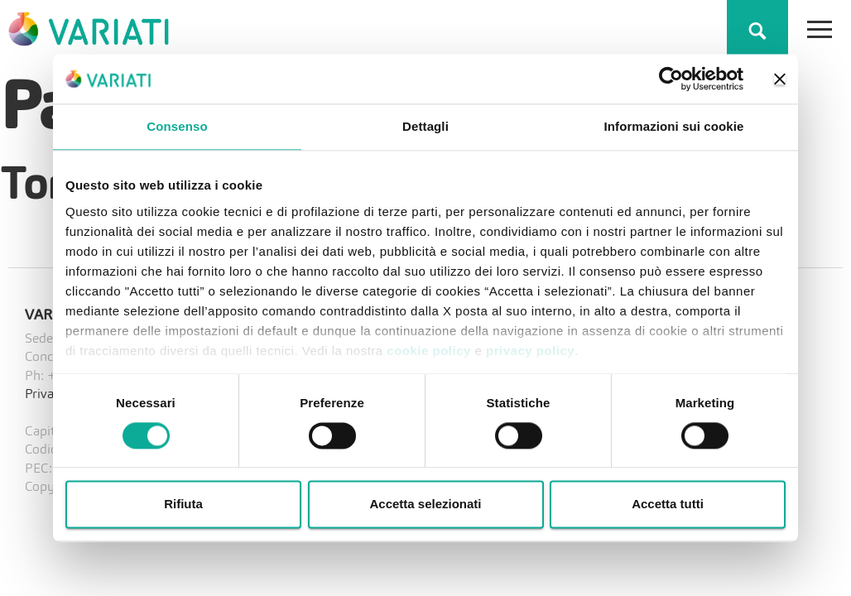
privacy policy (530, 351)
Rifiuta (183, 504)
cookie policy (429, 351)
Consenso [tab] (177, 126)
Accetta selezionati (425, 504)
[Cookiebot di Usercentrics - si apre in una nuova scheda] (671, 78)
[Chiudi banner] (780, 78)
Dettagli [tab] (425, 126)
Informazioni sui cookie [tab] (674, 126)
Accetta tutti (668, 504)
